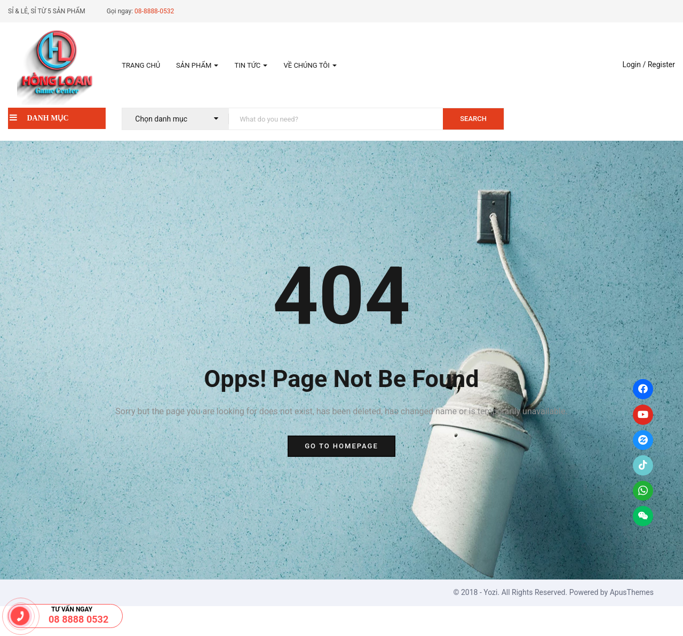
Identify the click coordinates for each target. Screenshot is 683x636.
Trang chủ (141, 65)
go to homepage (341, 446)
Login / (634, 64)
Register (661, 64)
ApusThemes (632, 592)
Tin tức (250, 65)
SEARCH (473, 119)
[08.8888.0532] (20, 616)
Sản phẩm (197, 65)
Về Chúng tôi (309, 65)
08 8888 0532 (78, 619)
